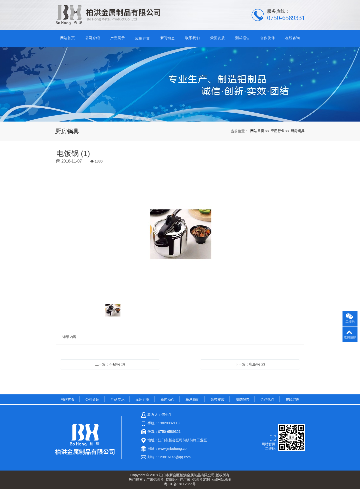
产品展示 (117, 38)
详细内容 (69, 337)
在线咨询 (292, 38)
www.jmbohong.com (173, 449)
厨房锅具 (297, 131)
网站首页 (67, 38)
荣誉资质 (217, 38)
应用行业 (142, 38)
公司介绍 (92, 38)
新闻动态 (167, 38)
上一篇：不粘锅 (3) (110, 364)
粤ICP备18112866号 (180, 484)
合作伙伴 (267, 38)
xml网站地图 (221, 480)
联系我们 (192, 38)
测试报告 (242, 38)
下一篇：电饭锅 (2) (250, 364)
